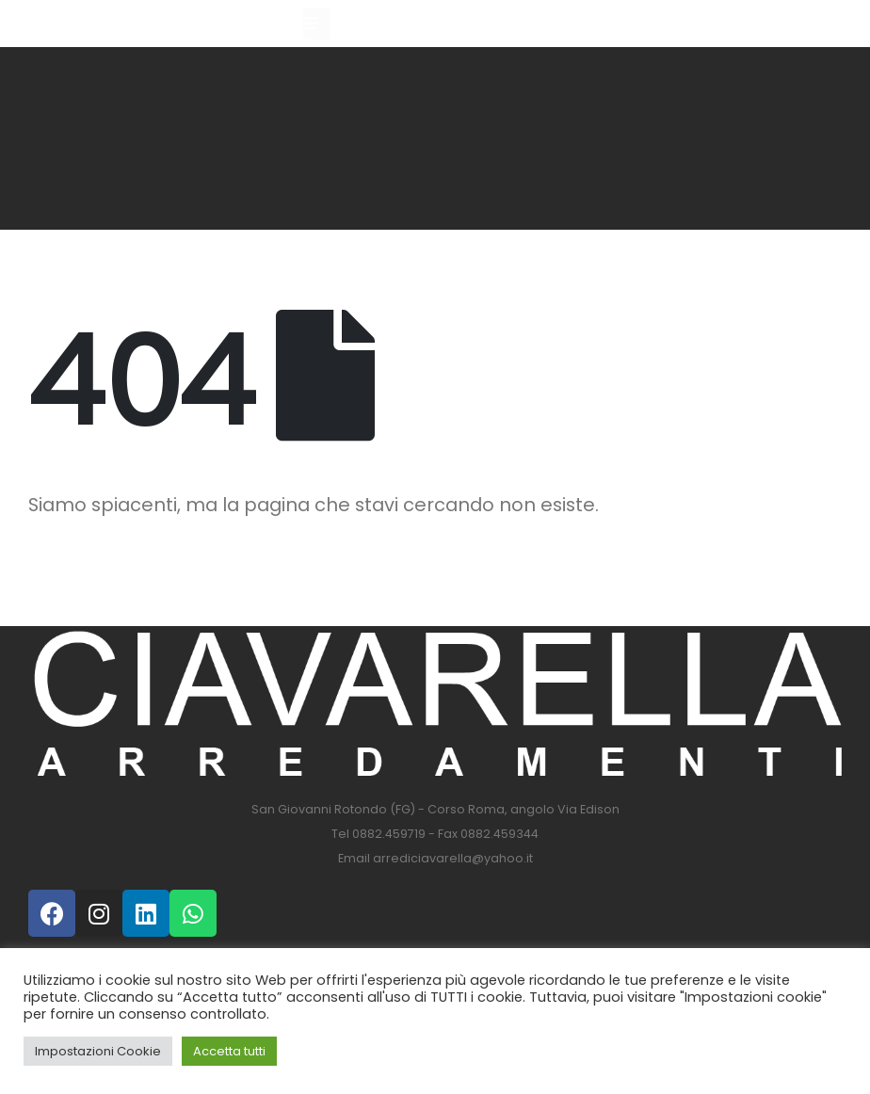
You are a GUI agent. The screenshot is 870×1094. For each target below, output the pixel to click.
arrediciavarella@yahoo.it (453, 858)
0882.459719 (389, 834)
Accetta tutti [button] (229, 1051)
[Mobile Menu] (316, 24)
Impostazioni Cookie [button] (98, 1051)
